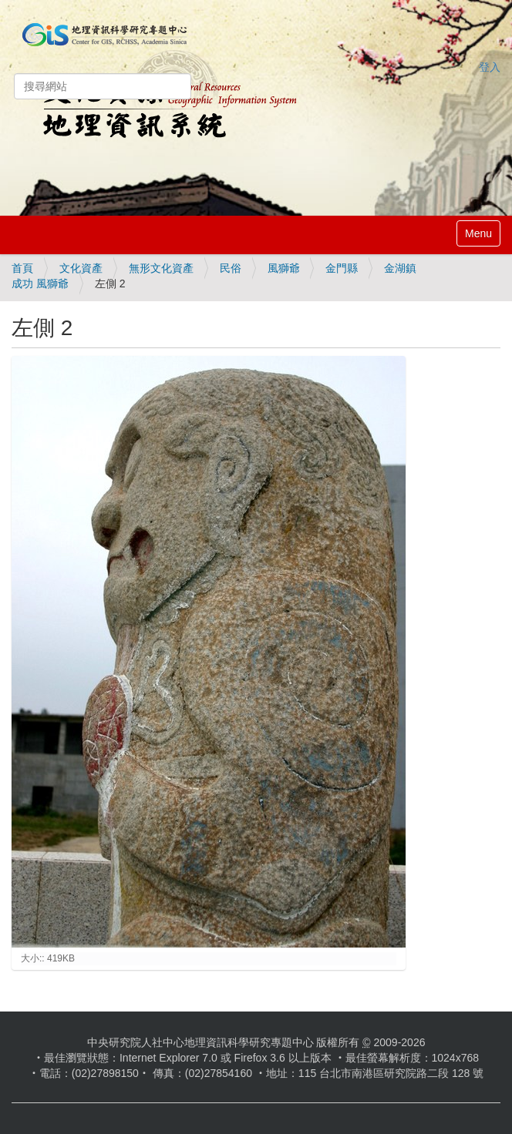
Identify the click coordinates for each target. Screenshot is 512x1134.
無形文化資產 (161, 268)
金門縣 (341, 268)
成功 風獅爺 (40, 283)
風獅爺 (284, 268)
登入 (489, 67)
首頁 (22, 268)
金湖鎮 (400, 268)
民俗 (230, 268)
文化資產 (81, 268)
